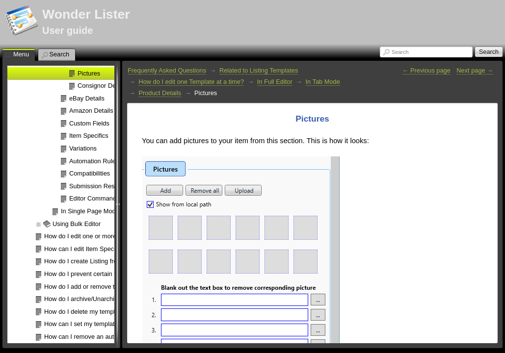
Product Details (159, 93)
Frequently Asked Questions (167, 70)
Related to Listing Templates (258, 70)
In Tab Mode (323, 81)
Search (400, 52)
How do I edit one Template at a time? (191, 81)
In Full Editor (274, 81)
